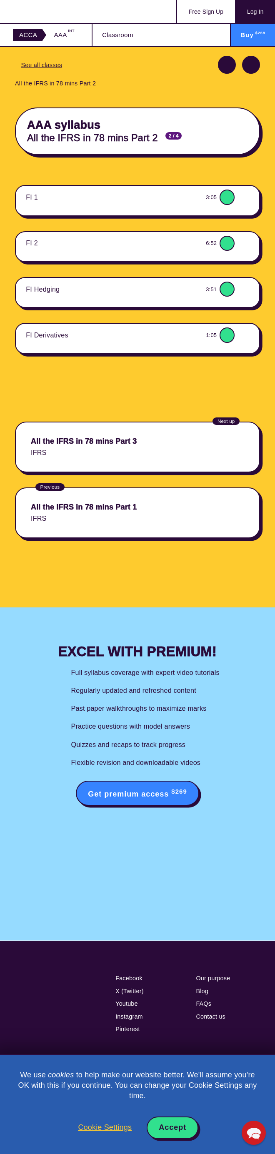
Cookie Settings (105, 1127)
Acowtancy (46, 11)
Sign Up (206, 12)
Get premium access (137, 793)
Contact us (210, 1016)
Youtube (126, 1003)
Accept (172, 1127)
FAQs (203, 1003)
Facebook (128, 978)
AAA (64, 34)
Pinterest (127, 1029)
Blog (202, 991)
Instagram (129, 1016)
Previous (227, 65)
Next (251, 65)
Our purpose (213, 978)
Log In (255, 12)
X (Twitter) (129, 991)
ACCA (28, 34)
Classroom (117, 34)
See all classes (41, 65)
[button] (254, 1133)
